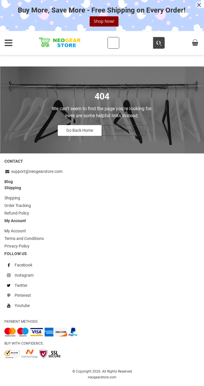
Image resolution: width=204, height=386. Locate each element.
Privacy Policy (16, 246)
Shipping (12, 198)
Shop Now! (104, 21)
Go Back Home (79, 130)
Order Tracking (17, 205)
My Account (15, 231)
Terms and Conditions (24, 238)
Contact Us (124, 130)
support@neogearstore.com (33, 171)
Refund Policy (16, 213)
